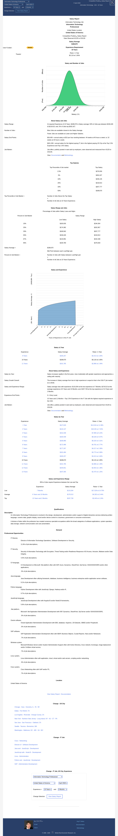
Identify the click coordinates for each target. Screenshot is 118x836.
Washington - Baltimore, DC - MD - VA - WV (29, 730)
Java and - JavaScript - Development (27, 748)
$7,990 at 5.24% (97, 433)
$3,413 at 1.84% (97, 356)
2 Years (24, 429)
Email (35, 824)
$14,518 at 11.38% (97, 425)
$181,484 (63, 452)
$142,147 (63, 429)
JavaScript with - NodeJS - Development (28, 752)
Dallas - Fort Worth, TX (22, 711)
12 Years (25, 468)
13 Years (25, 472)
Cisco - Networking (21, 741)
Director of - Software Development (26, 744)
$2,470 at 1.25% (97, 472)
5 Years (24, 441)
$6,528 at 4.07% (97, 437)
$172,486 (63, 444)
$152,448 (63, 433)
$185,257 (63, 356)
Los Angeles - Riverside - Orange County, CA (29, 715)
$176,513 (70, 494)
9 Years (24, 356)
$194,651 (63, 468)
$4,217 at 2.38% (97, 448)
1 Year (25, 425)
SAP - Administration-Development (26, 764)
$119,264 (70, 490)
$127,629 (63, 425)
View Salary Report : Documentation (59, 694)
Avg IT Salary (80, 821)
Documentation (56, 155)
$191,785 (63, 363)
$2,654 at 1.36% (97, 468)
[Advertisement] (18, 31)
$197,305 (63, 472)
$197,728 (70, 498)
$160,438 (63, 437)
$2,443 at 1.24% (97, 498)
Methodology (68, 155)
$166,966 (63, 441)
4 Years (24, 437)
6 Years (24, 444)
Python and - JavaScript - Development (27, 760)
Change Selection (9, 10)
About (36, 827)
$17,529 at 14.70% (98, 490)
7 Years (24, 448)
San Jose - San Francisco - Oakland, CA (28, 722)
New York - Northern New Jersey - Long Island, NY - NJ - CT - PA (36, 718)
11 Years (25, 363)
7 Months (40, 490)
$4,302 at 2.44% (97, 494)
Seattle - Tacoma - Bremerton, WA (26, 726)
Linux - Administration (22, 756)
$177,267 (63, 448)
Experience (7, 7)
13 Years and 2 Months (39, 498)
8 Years (24, 452)
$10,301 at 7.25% (97, 429)
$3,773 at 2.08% (97, 452)
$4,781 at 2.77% (97, 444)
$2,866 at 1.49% (97, 363)
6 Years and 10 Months (39, 494)
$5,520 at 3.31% (97, 441)
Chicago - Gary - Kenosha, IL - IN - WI (27, 707)
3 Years (24, 433)
